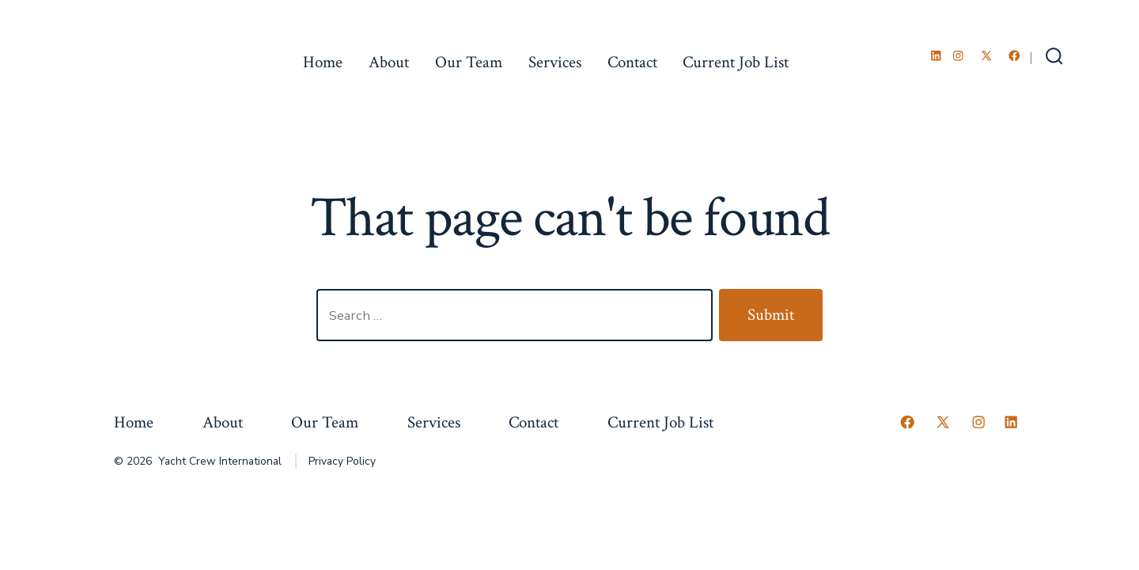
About (389, 62)
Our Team (468, 62)
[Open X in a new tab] (986, 56)
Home (322, 62)
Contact (632, 62)
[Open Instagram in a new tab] (958, 56)
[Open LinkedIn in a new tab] (936, 56)
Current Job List (736, 62)
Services (554, 62)
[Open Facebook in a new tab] (1014, 56)
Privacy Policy (342, 461)
